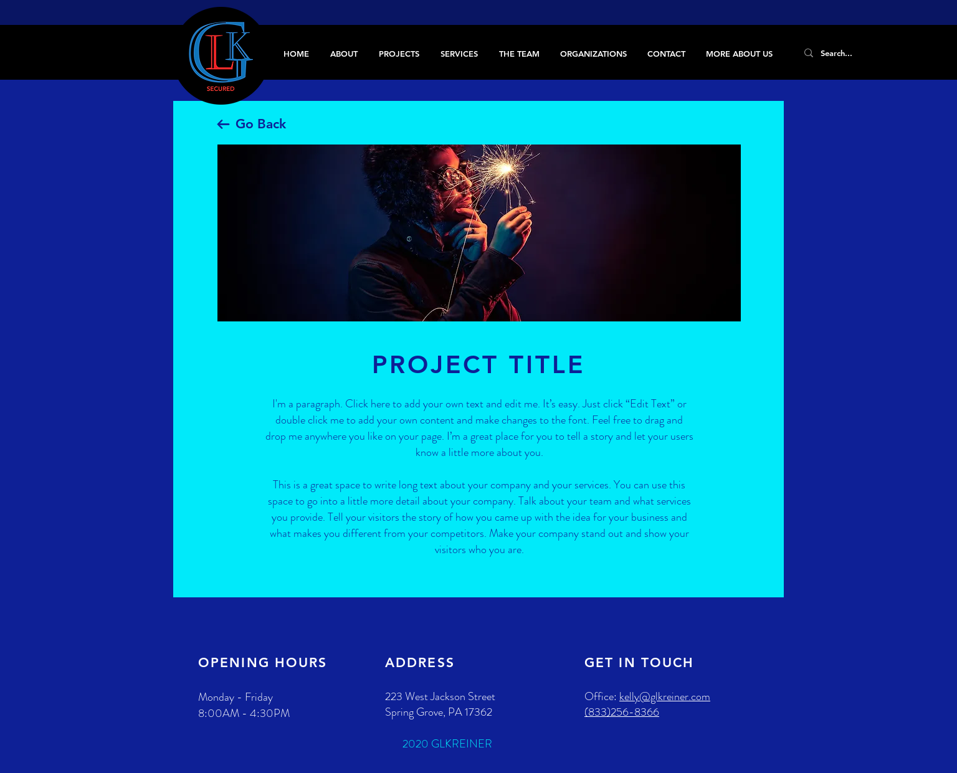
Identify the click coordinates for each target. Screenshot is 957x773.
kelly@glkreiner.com (664, 696)
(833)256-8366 (621, 712)
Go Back (261, 123)
